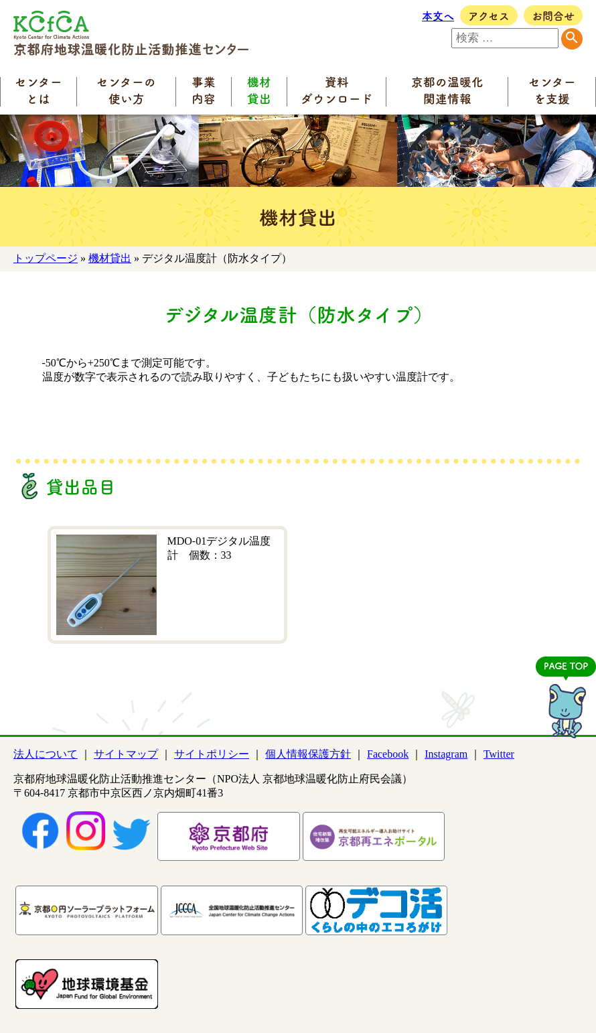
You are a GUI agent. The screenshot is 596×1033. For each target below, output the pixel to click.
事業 (204, 90)
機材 (259, 90)
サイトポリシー (211, 754)
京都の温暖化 (447, 90)
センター (38, 90)
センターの (126, 90)
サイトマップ (126, 754)
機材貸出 (109, 258)
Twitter (498, 754)
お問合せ (553, 15)
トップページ (45, 258)
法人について (45, 754)
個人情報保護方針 (308, 754)
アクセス (489, 15)
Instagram (446, 754)
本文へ (438, 15)
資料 (337, 90)
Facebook (387, 754)
